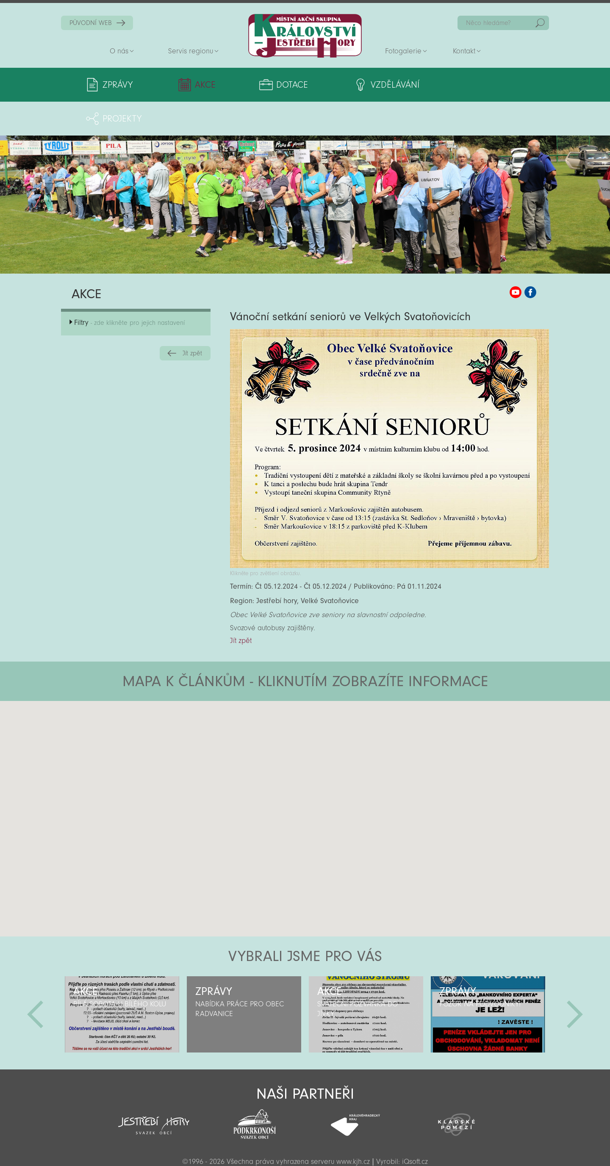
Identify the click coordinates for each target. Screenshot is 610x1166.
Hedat (540, 23)
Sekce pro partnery (304, 1147)
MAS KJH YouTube (515, 258)
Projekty (468, 84)
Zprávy (118, 84)
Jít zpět (192, 319)
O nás (119, 51)
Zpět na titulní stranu (305, 36)
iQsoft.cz (415, 1127)
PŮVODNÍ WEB (90, 23)
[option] (122, 980)
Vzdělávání (374, 84)
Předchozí (35, 980)
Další (575, 980)
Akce (198, 84)
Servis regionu (190, 51)
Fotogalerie (403, 51)
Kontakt (464, 51)
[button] (328, 718)
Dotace (278, 84)
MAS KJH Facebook (530, 258)
